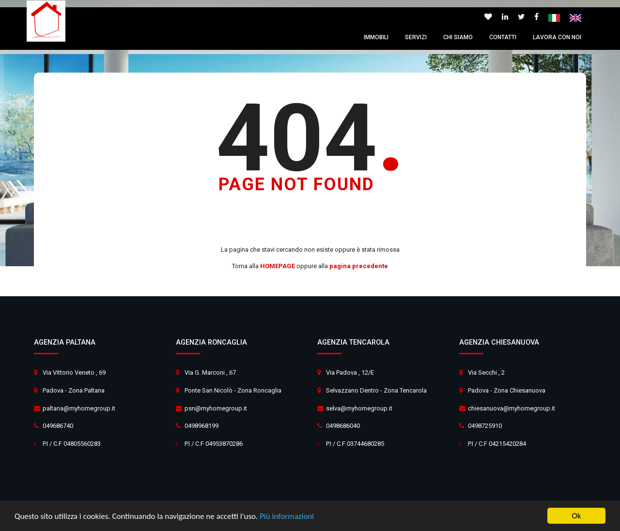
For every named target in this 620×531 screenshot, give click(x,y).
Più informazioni (287, 516)
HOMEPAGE (277, 266)
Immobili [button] (376, 37)
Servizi (416, 37)
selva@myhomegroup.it (359, 408)
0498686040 (343, 425)
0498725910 (485, 425)
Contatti (502, 37)
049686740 (58, 425)
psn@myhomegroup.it (216, 408)
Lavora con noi (557, 37)
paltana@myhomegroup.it (79, 408)
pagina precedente (358, 266)
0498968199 (201, 425)
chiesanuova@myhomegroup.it (511, 408)
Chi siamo (458, 37)
